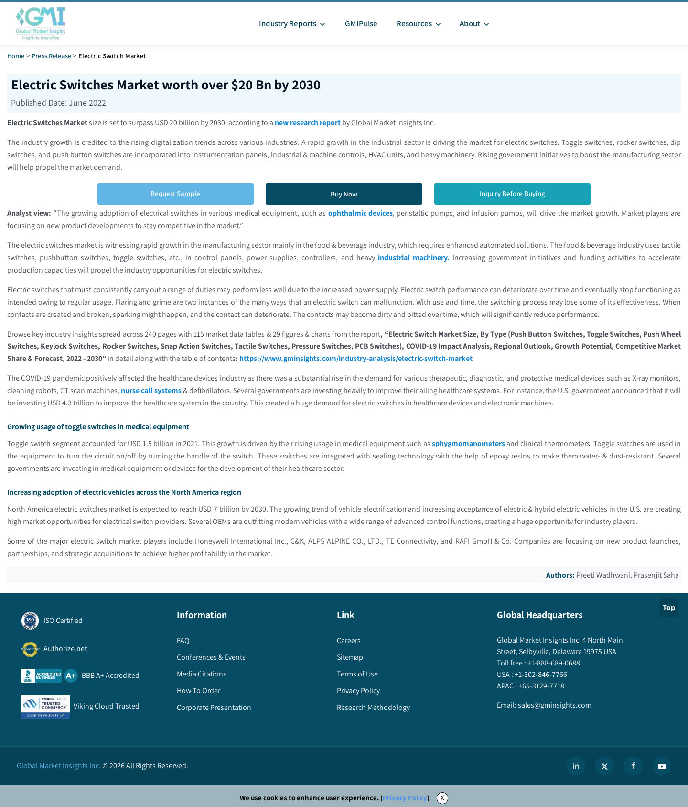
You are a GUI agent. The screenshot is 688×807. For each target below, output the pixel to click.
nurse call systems (151, 391)
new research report (308, 123)
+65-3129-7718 (540, 686)
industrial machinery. (414, 257)
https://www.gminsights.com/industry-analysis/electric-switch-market (380, 359)
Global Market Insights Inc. (59, 766)
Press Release (51, 55)
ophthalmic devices (360, 213)
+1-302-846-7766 (540, 675)
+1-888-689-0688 (553, 663)
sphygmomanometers (468, 444)
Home (16, 55)
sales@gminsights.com (553, 705)
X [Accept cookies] (442, 798)
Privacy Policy (405, 798)
